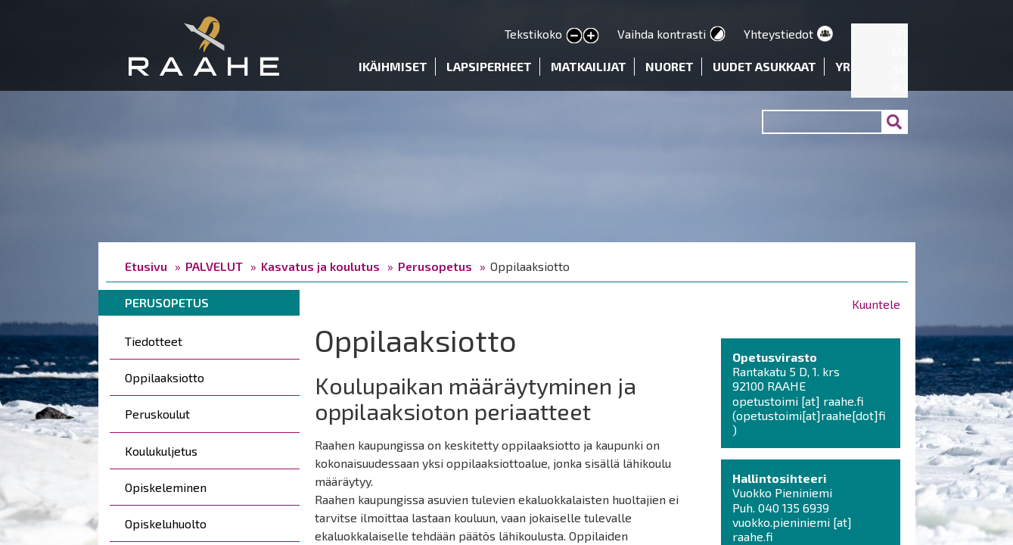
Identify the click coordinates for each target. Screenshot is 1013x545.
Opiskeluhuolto (166, 523)
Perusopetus (435, 266)
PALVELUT (214, 266)
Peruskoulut (157, 413)
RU (899, 87)
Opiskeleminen (166, 487)
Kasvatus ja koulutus (320, 266)
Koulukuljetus (161, 451)
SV (900, 69)
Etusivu (146, 266)
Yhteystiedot (778, 33)
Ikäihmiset (393, 66)
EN (899, 51)
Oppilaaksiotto (164, 377)
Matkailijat (588, 66)
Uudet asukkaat (764, 66)
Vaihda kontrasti (661, 33)
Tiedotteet (153, 341)
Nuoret (669, 66)
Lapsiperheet (489, 66)
